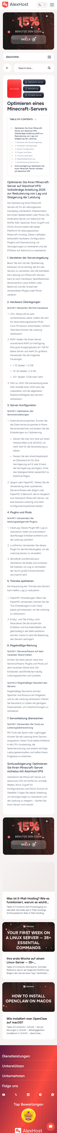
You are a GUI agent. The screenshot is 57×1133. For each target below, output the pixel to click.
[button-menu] (52, 5)
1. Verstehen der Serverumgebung (28, 142)
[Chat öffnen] (51, 1127)
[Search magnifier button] (49, 68)
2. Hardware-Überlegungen (26, 146)
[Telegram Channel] (40, 1094)
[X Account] (15, 1094)
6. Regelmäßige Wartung (25, 159)
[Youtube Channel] (3, 1094)
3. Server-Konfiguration (24, 149)
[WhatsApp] (52, 1094)
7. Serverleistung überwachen (27, 162)
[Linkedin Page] (28, 1094)
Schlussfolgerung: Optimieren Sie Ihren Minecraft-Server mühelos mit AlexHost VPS (29, 168)
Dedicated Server (16, 218)
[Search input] (32, 68)
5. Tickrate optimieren (24, 156)
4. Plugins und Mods (23, 152)
